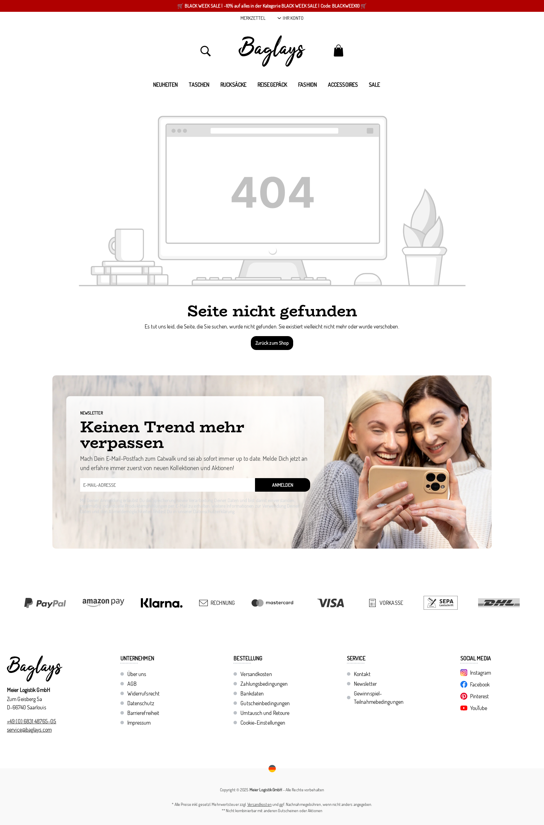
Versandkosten (256, 673)
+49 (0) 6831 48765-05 (31, 721)
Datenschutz (140, 703)
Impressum (139, 722)
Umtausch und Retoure (264, 712)
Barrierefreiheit (143, 712)
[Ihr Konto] (290, 18)
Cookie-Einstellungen (262, 722)
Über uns (136, 673)
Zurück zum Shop (272, 343)
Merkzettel (252, 18)
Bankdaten (252, 693)
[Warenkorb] (338, 50)
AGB (132, 683)
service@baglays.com (29, 729)
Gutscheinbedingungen (265, 703)
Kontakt (362, 673)
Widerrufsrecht (143, 693)
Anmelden (282, 485)
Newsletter (365, 683)
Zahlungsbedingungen (264, 683)
